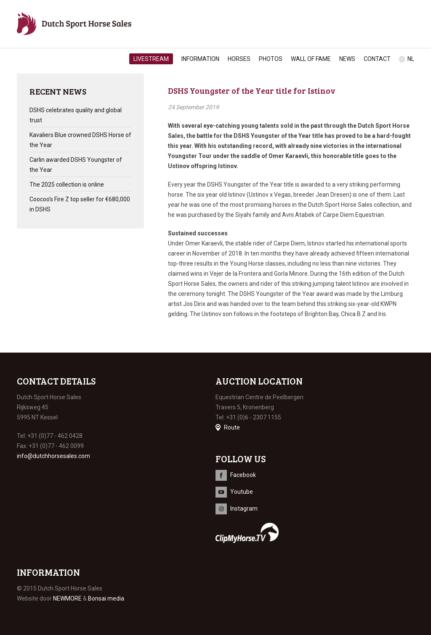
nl (410, 58)
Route (232, 427)
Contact (377, 58)
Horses (239, 58)
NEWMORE (67, 598)
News (347, 58)
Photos (270, 58)
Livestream (151, 58)
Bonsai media (106, 598)
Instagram (244, 508)
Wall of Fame (311, 58)
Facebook (243, 475)
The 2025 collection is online (66, 184)
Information (200, 58)
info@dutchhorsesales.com (53, 456)
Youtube (241, 491)
